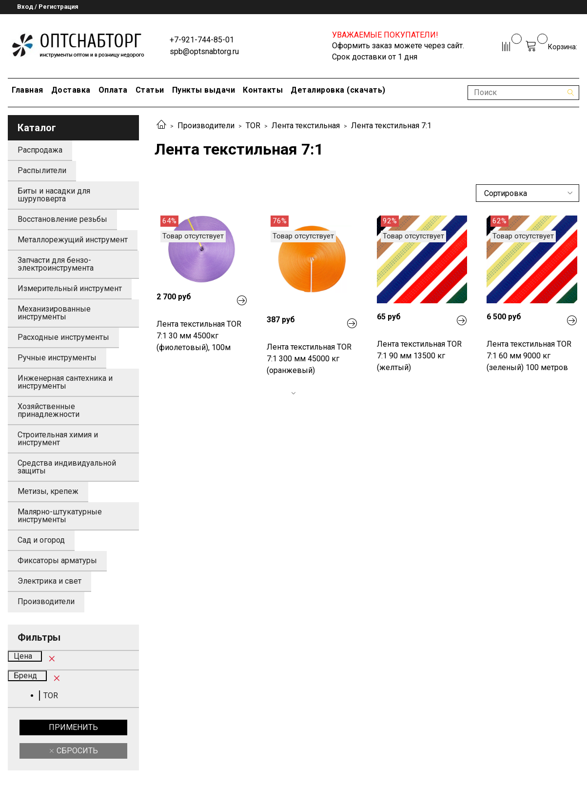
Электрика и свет (49, 581)
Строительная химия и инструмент (58, 438)
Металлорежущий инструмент (73, 239)
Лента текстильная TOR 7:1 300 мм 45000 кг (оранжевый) (309, 358)
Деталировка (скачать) (338, 90)
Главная (27, 90)
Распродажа (40, 150)
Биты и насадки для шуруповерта (54, 194)
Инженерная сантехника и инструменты (65, 382)
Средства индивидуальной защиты (67, 466)
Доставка (71, 90)
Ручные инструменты (57, 357)
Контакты (263, 90)
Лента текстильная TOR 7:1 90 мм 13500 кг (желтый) (419, 355)
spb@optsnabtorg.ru (204, 51)
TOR (253, 125)
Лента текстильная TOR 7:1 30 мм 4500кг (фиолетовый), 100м (199, 335)
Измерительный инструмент (70, 288)
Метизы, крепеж (48, 491)
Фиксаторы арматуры (57, 560)
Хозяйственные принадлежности (48, 410)
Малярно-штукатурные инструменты (60, 515)
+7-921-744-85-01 (202, 39)
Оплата (113, 90)
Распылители (42, 170)
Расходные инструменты (63, 337)
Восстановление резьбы (62, 219)
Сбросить (76, 750)
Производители (206, 125)
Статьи (150, 90)
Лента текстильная (306, 125)
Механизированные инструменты (54, 312)
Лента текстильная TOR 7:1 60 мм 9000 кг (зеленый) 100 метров (529, 355)
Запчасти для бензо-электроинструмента (56, 264)
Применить (73, 727)
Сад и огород (41, 540)
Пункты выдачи (203, 90)
